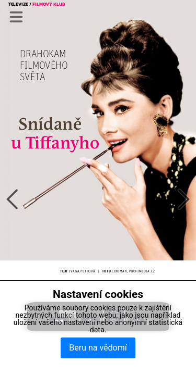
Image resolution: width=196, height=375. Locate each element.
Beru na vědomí (97, 348)
